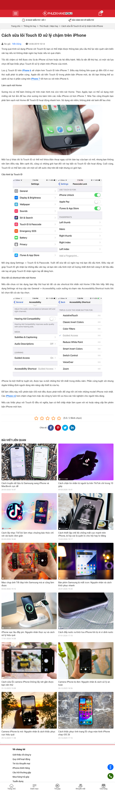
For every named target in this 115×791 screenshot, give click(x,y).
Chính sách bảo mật (22, 766)
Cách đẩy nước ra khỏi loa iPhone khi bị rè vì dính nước (85, 632)
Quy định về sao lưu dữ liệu (25, 779)
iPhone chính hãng (21, 731)
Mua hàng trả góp (21, 740)
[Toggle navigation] (34, 787)
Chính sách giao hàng (23, 775)
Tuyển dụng (18, 744)
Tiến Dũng (16, 44)
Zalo (110, 767)
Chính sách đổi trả (21, 762)
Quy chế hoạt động (21, 722)
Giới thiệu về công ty (22, 718)
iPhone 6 (26, 70)
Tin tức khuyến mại (21, 727)
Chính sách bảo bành (22, 757)
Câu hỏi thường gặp (22, 736)
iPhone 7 (35, 78)
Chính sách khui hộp (22, 771)
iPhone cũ (11, 396)
